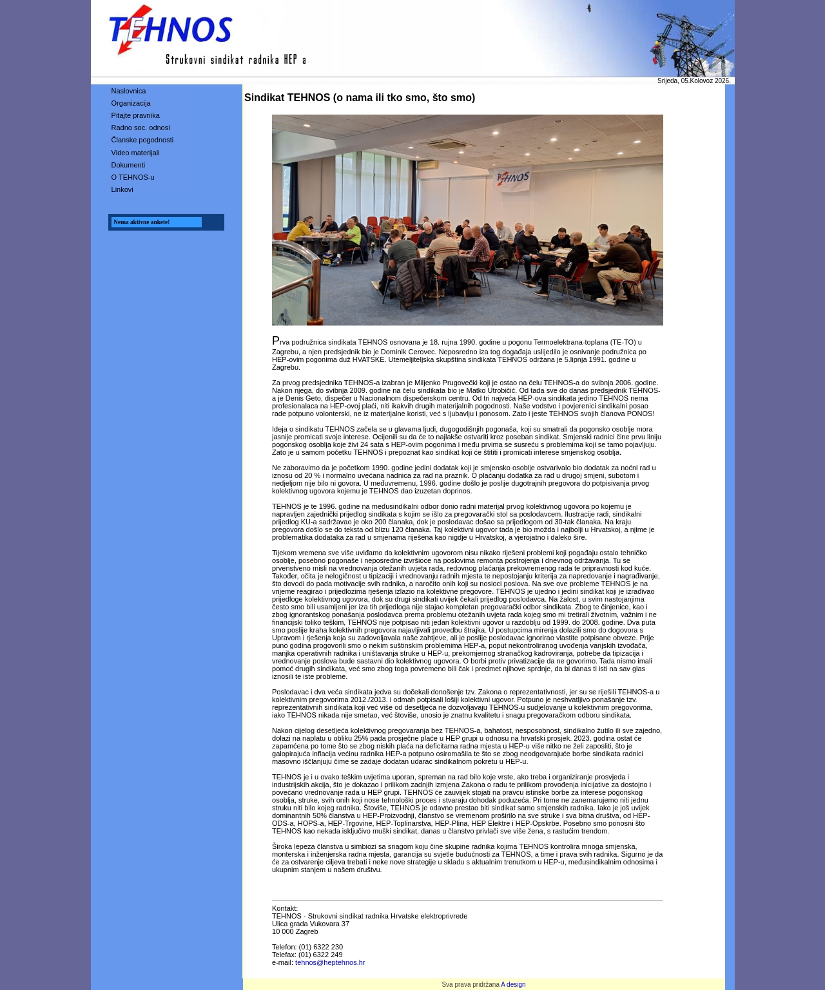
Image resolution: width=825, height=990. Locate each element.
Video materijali (136, 153)
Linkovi (122, 189)
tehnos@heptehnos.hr (330, 962)
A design (513, 984)
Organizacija (131, 103)
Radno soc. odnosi (141, 127)
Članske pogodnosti (143, 140)
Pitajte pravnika (136, 115)
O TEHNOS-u (133, 177)
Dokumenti (129, 165)
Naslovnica (129, 91)
